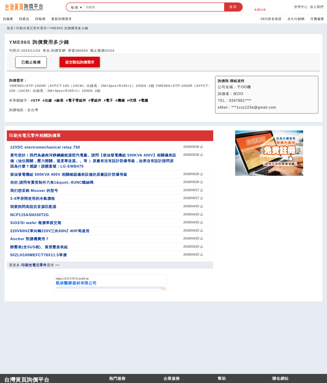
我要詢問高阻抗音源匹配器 (33, 207)
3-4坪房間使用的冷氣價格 (32, 198)
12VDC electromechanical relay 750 (45, 147)
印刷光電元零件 (34, 265)
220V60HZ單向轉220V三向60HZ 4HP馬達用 (49, 231)
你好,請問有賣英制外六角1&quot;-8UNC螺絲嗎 (52, 182)
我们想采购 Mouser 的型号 (34, 190)
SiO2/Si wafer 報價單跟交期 (35, 223)
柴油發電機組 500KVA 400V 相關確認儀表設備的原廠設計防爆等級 (68, 174)
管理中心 (301, 7)
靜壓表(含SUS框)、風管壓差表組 (39, 247)
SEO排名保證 (271, 19)
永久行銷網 (296, 19)
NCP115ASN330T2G (29, 215)
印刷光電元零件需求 (31, 28)
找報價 (40, 19)
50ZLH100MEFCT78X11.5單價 (38, 255)
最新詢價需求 (61, 19)
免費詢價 (260, 7)
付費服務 (317, 19)
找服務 (8, 19)
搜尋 (233, 7)
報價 (75, 7)
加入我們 (317, 7)
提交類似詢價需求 (79, 62)
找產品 (24, 19)
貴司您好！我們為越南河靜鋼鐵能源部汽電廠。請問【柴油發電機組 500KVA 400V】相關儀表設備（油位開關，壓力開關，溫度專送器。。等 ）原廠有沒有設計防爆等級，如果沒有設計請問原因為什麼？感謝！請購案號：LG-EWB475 (93, 160)
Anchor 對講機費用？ (29, 239)
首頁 (10, 28)
